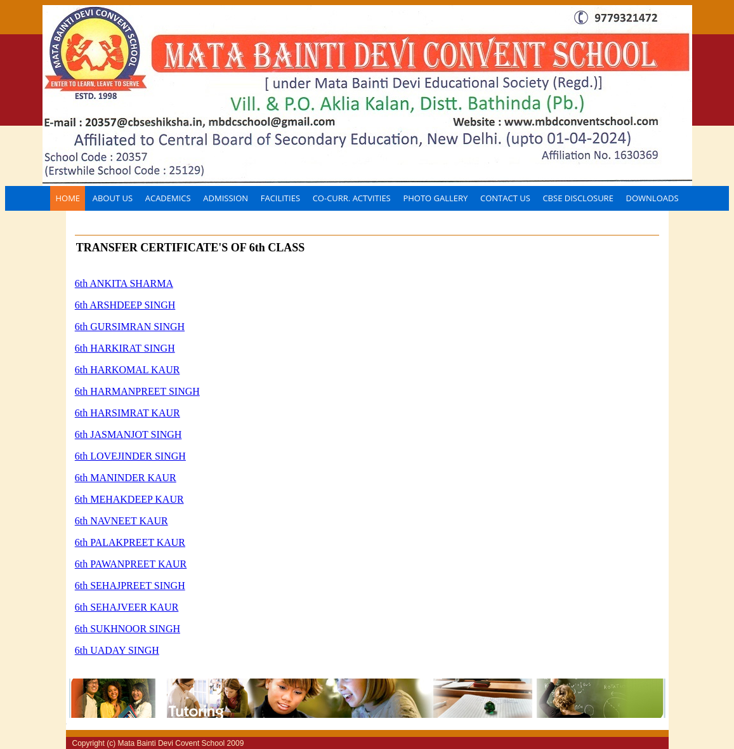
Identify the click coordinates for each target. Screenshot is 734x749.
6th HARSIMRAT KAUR (127, 413)
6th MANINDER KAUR (125, 477)
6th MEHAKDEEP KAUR (129, 499)
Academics (168, 198)
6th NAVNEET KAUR (121, 520)
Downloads (652, 198)
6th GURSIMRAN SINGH (130, 326)
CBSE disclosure (577, 198)
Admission (225, 198)
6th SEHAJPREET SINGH (130, 585)
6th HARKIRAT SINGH (125, 348)
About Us (113, 198)
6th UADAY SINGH (117, 650)
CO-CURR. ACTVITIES (352, 198)
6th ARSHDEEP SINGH (125, 305)
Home (67, 198)
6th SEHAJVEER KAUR (127, 607)
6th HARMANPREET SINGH (137, 391)
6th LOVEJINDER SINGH (130, 456)
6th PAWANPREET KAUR (131, 564)
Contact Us (505, 198)
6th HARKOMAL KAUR (127, 369)
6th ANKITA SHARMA (124, 283)
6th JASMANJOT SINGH (128, 434)
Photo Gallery (435, 198)
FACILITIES (280, 198)
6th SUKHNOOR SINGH (127, 628)
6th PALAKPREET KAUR (130, 542)
